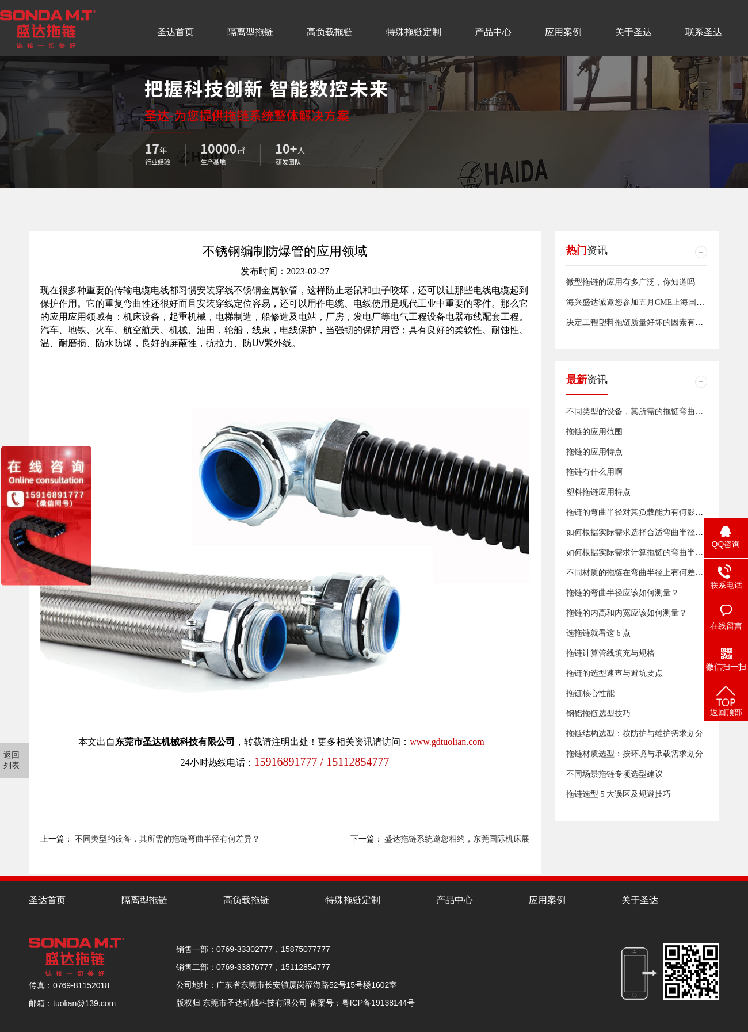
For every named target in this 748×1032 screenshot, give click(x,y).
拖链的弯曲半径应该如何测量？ (622, 592)
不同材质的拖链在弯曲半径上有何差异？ (638, 572)
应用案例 (563, 32)
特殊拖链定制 (413, 32)
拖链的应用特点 (594, 452)
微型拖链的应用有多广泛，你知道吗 (630, 282)
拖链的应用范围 (594, 431)
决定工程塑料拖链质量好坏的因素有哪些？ (642, 322)
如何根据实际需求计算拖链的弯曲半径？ (638, 552)
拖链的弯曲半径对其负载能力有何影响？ (638, 512)
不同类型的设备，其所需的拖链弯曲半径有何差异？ (167, 839)
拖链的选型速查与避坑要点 (614, 673)
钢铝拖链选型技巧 (598, 713)
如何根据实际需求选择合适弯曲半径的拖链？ (646, 532)
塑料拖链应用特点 (598, 492)
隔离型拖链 (250, 32)
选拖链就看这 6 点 (598, 633)
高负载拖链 (330, 32)
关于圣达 (633, 32)
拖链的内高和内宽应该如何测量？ (626, 613)
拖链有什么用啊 (594, 472)
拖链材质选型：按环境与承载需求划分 (634, 754)
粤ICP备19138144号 (378, 1002)
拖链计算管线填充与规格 (610, 653)
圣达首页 (175, 32)
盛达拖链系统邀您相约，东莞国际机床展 (456, 839)
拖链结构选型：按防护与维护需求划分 (634, 733)
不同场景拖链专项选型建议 (614, 774)
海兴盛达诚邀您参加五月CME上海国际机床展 (647, 302)
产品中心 (493, 32)
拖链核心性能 (590, 693)
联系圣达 (703, 32)
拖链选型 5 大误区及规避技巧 (618, 794)
